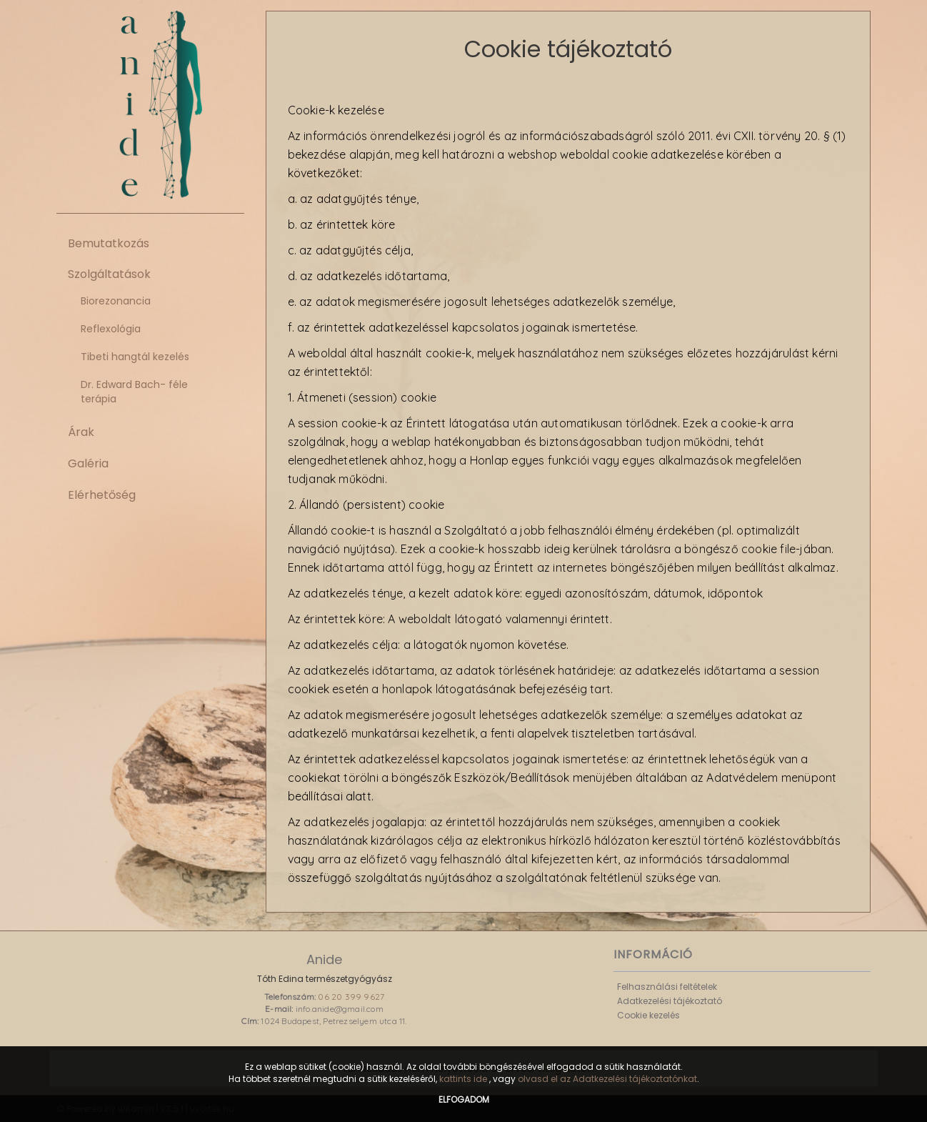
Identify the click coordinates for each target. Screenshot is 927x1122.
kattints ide (464, 1079)
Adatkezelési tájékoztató (669, 1001)
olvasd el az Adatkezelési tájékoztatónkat (607, 1079)
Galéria (88, 463)
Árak (81, 432)
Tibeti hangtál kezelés (135, 356)
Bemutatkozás (108, 243)
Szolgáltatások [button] (109, 274)
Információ (653, 954)
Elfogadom (464, 1099)
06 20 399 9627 (351, 996)
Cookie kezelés (648, 1015)
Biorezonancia (116, 301)
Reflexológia (111, 329)
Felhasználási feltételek (667, 986)
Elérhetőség (102, 495)
